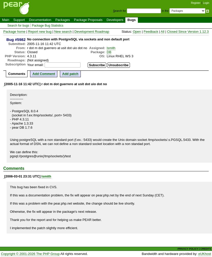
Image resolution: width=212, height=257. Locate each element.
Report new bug (39, 31)
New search (63, 31)
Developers (115, 20)
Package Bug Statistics (47, 25)
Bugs (131, 20)
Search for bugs (18, 25)
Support (19, 20)
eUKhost (204, 254)
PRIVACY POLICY (188, 248)
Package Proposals (88, 20)
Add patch (70, 74)
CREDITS (205, 248)
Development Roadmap (91, 31)
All (162, 31)
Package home (14, 31)
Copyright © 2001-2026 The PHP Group (30, 254)
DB (109, 52)
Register (196, 3)
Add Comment (43, 74)
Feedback (151, 31)
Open (137, 31)
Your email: (35, 65)
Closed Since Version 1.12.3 (188, 31)
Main (5, 20)
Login (206, 3)
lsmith (111, 48)
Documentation (40, 20)
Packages (62, 20)
